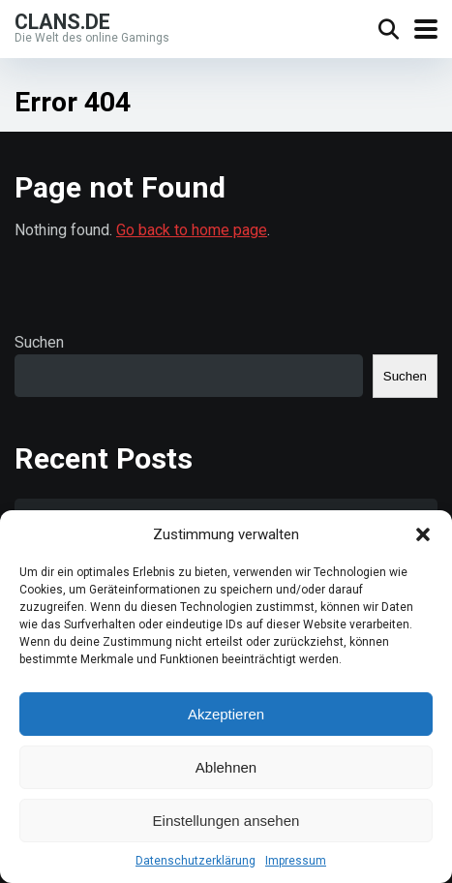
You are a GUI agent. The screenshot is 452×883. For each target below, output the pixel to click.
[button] (423, 534)
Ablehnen (226, 767)
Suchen (39, 342)
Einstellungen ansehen (226, 820)
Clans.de (62, 21)
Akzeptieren (226, 714)
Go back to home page (191, 230)
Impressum (295, 861)
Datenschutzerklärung (196, 861)
